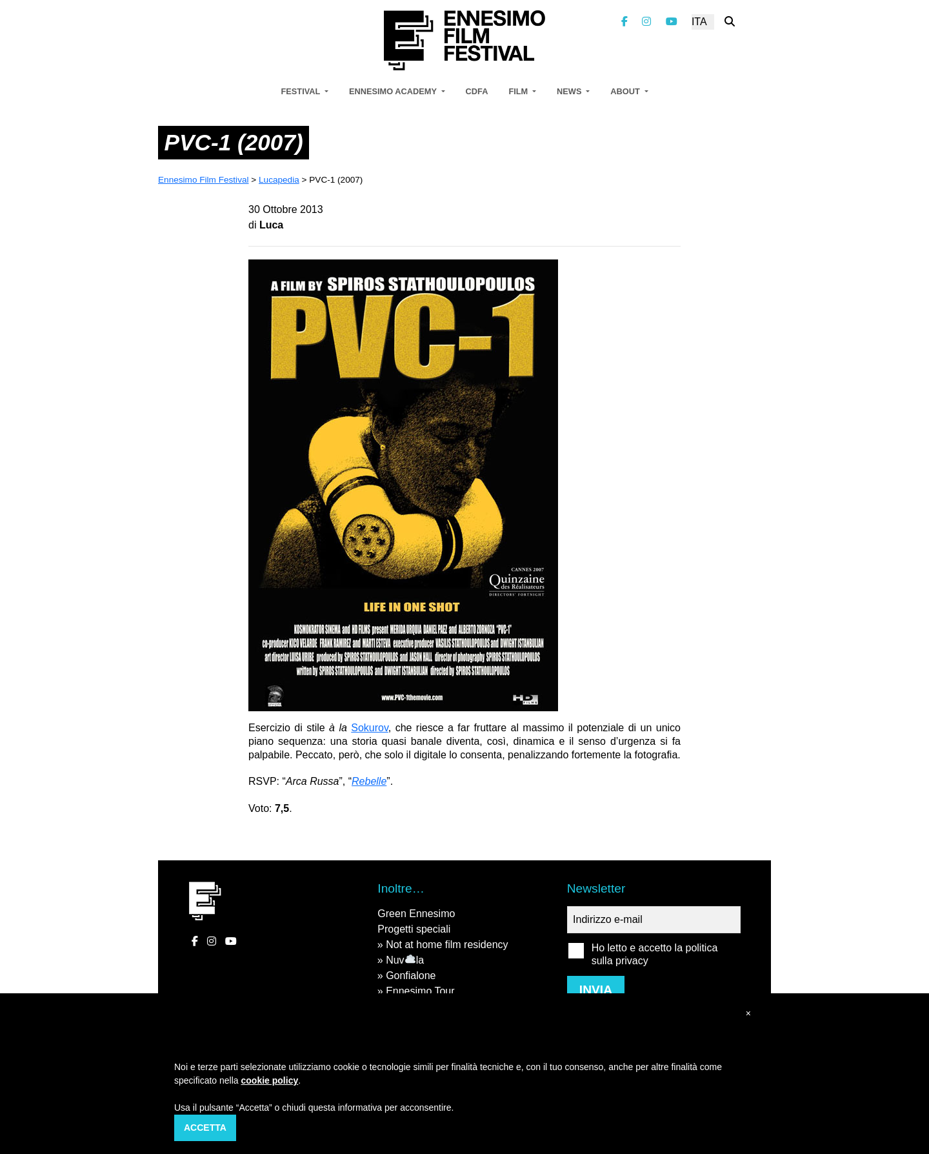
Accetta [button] (205, 1127)
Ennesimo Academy (394, 91)
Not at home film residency (447, 944)
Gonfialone (410, 975)
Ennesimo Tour (420, 991)
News (570, 91)
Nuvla (405, 960)
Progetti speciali (413, 929)
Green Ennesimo (416, 913)
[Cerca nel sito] (729, 21)
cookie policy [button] (270, 1080)
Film (519, 91)
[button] (748, 1013)
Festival (301, 91)
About (626, 91)
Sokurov (369, 727)
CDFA (477, 91)
